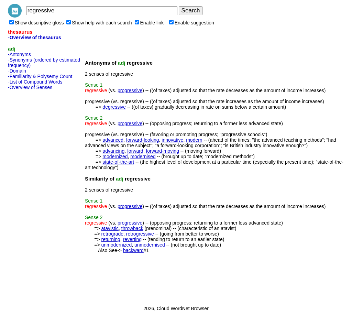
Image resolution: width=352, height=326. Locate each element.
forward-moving (162, 151)
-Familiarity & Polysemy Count (40, 76)
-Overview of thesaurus (34, 37)
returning (110, 239)
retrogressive (140, 234)
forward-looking (142, 140)
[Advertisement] (35, 196)
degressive (114, 107)
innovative (172, 140)
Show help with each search (99, 22)
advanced (112, 140)
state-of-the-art (118, 162)
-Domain (17, 71)
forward (135, 151)
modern (194, 140)
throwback (132, 228)
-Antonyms (19, 54)
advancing (113, 151)
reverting (132, 239)
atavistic (110, 228)
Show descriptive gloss (36, 22)
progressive (130, 90)
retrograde (112, 234)
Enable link (149, 22)
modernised (142, 156)
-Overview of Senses (30, 87)
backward (133, 250)
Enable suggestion (191, 22)
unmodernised (149, 245)
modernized (115, 156)
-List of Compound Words (35, 82)
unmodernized (116, 245)
